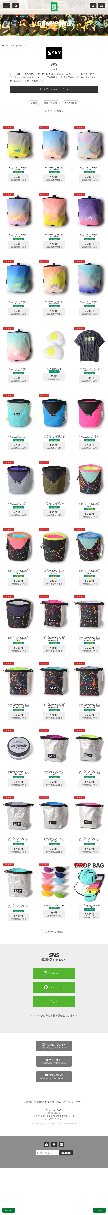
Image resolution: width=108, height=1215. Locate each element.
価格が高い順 (70, 102)
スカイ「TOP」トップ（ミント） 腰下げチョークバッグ (18, 454)
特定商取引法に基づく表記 (47, 1148)
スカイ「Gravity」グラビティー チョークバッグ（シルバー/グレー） (18, 879)
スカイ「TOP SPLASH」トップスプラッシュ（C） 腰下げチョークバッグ (54, 597)
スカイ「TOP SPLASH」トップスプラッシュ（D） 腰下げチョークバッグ (89, 597)
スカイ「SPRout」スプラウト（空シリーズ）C (89, 169)
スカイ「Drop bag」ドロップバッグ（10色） (89, 949)
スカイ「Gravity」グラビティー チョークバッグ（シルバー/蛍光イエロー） (89, 809)
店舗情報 (27, 1148)
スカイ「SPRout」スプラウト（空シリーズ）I (89, 311)
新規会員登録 (46, 1191)
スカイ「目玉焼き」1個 (54, 381)
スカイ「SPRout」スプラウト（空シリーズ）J (18, 382)
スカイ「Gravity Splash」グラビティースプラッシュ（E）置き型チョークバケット (89, 738)
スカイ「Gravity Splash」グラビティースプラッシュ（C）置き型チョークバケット (18, 738)
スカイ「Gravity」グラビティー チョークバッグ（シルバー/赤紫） (53, 808)
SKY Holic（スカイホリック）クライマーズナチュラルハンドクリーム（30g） (18, 809)
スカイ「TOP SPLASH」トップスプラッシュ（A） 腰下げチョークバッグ (89, 526)
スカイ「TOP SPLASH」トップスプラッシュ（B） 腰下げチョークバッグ (18, 597)
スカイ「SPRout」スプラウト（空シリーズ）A (18, 169)
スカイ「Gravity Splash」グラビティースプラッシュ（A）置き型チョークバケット (54, 668)
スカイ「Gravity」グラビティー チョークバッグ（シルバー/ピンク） (89, 879)
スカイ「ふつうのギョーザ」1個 (54, 949)
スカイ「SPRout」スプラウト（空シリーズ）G (18, 311)
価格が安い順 (50, 102)
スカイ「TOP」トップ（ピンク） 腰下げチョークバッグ (89, 454)
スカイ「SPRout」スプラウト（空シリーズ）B (54, 169)
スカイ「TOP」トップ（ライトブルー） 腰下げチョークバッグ (54, 454)
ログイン (54, 1191)
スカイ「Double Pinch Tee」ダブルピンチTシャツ (89, 383)
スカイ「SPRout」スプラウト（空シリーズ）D (19, 240)
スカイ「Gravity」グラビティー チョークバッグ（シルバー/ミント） (18, 950)
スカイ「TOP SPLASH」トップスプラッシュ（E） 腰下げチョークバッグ (18, 668)
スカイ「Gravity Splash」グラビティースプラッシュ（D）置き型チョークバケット (54, 738)
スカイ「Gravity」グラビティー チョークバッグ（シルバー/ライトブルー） (53, 880)
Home (5, 45)
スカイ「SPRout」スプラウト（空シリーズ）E (54, 240)
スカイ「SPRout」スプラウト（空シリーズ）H (54, 311)
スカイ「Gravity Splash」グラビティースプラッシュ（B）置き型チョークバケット (89, 668)
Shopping (17, 45)
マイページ (93, 5)
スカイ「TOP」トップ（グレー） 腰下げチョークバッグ (18, 525)
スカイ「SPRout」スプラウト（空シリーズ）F (89, 240)
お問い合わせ (61, 1191)
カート (101, 5)
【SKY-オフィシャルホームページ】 (54, 89)
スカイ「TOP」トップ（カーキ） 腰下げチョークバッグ (54, 525)
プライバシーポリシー (74, 1148)
